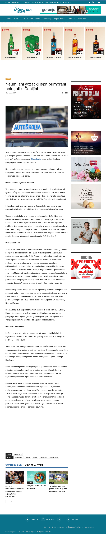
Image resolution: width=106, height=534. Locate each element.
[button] (97, 18)
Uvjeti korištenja (37, 2)
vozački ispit (53, 457)
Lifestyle (8, 483)
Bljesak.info (36, 159)
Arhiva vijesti (67, 2)
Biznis (8, 79)
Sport (23, 18)
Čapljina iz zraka (59, 18)
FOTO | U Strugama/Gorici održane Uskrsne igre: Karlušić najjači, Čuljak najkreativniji (15, 491)
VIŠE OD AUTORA (34, 465)
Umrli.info (82, 18)
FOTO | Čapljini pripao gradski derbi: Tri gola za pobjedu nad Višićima (58, 488)
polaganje (43, 457)
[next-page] (11, 501)
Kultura (30, 18)
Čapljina (27, 457)
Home (9, 18)
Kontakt (27, 2)
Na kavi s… (72, 18)
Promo (37, 18)
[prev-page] (7, 501)
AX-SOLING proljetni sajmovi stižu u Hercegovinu (84, 109)
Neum (35, 457)
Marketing (46, 18)
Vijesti (16, 18)
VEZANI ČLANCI (14, 465)
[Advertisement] (36, 430)
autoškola (18, 457)
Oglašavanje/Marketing (53, 2)
